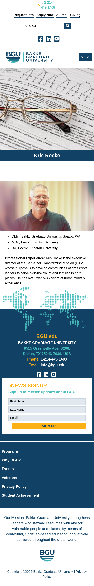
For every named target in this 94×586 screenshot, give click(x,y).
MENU (86, 57)
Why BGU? (11, 460)
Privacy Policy (14, 487)
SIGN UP (49, 426)
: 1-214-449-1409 (48, 5)
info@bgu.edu (53, 365)
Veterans (9, 478)
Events (8, 469)
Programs (10, 451)
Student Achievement (20, 495)
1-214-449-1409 (54, 359)
